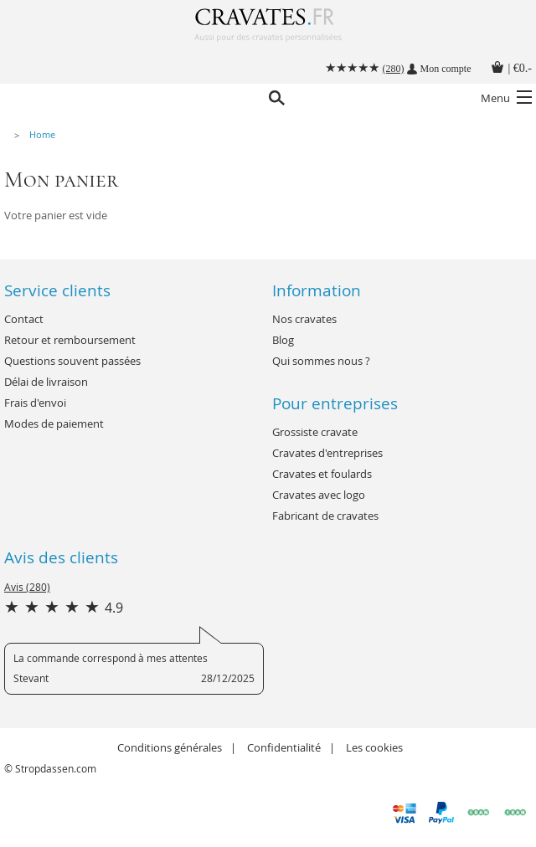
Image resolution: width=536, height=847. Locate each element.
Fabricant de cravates (325, 515)
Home (42, 134)
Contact (24, 318)
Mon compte (446, 68)
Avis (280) (27, 586)
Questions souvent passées (72, 360)
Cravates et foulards (322, 473)
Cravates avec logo (318, 494)
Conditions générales (169, 747)
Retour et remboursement (70, 339)
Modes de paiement (54, 423)
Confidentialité (284, 747)
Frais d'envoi (35, 402)
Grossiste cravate (315, 431)
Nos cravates (304, 318)
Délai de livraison (46, 381)
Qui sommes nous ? (321, 360)
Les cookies (374, 747)
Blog (283, 339)
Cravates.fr (268, 30)
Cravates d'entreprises (327, 452)
